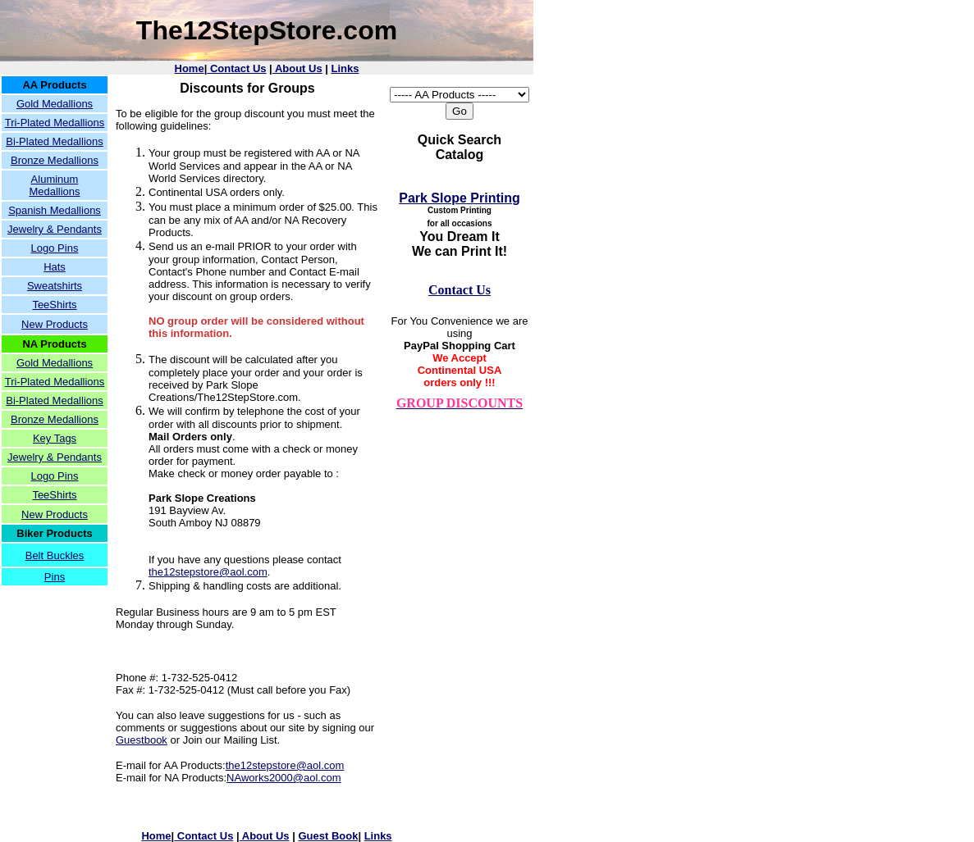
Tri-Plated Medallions (55, 122)
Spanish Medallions (54, 210)
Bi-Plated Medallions (54, 141)
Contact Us (236, 68)
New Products (54, 324)
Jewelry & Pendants (54, 229)
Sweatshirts (54, 286)
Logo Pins (55, 248)
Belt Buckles (55, 555)
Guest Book (328, 836)
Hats (54, 267)
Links (345, 68)
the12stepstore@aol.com (208, 572)
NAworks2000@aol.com (283, 777)
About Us (297, 68)
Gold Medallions (54, 104)
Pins (54, 577)
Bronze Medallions (54, 160)
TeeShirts (54, 304)
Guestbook (141, 740)
